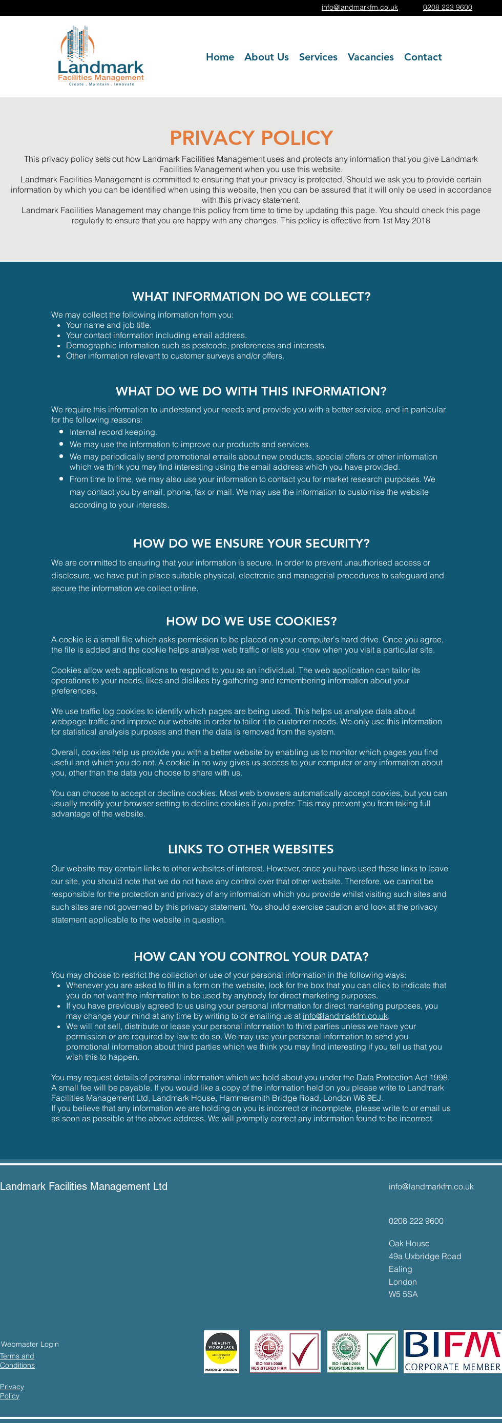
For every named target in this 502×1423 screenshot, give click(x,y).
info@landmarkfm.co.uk (345, 1016)
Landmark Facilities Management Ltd (84, 1186)
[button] (318, 57)
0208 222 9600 (416, 1221)
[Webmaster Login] (30, 1345)
